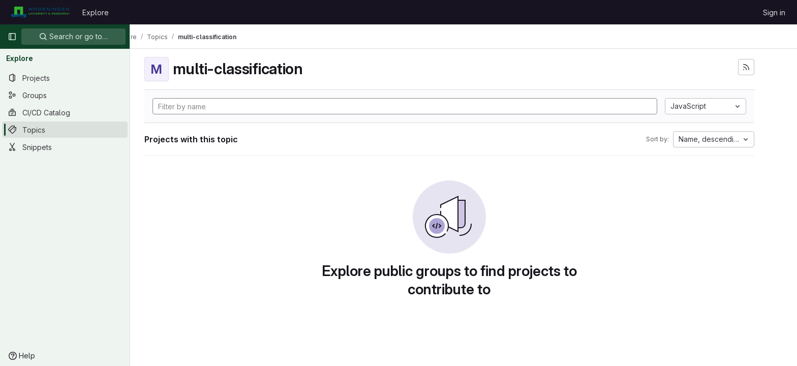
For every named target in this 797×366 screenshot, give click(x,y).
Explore (95, 12)
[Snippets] (65, 147)
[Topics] (65, 129)
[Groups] (65, 95)
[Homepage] (40, 12)
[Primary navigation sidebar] (12, 36)
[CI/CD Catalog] (65, 112)
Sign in (774, 12)
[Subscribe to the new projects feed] (760, 67)
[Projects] (65, 78)
